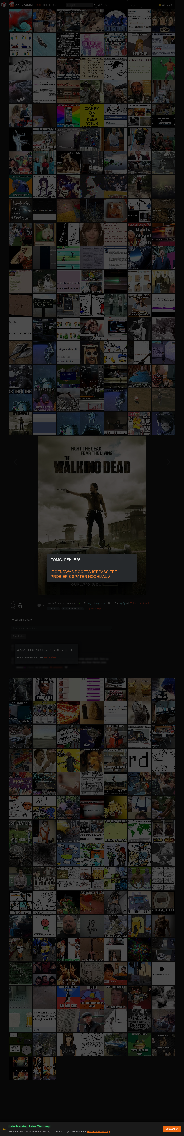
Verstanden (172, 1129)
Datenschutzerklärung (98, 1131)
